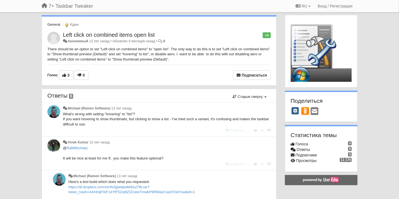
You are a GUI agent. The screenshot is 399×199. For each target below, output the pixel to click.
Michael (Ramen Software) (89, 108)
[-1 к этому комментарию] (269, 130)
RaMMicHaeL (77, 148)
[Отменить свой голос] (262, 130)
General (53, 24)
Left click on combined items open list (109, 35)
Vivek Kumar (78, 142)
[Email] (314, 111)
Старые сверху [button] (249, 97)
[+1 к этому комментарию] (255, 130)
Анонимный (78, 41)
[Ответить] (235, 130)
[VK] (295, 111)
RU (303, 6)
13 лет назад (121, 108)
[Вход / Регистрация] (335, 6)
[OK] (305, 111)
